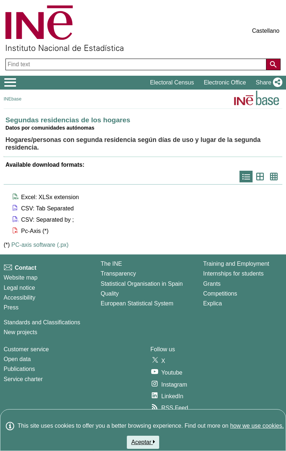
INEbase (12, 99)
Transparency (118, 273)
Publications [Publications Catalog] (19, 369)
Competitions (220, 293)
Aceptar (143, 442)
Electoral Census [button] (172, 82)
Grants (212, 284)
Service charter (23, 379)
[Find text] (136, 64)
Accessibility (19, 297)
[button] (267, 82)
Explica (212, 303)
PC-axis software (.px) (39, 245)
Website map (20, 277)
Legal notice (19, 288)
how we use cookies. (257, 426)
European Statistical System (137, 303)
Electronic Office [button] (225, 82)
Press (11, 307)
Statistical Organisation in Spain (142, 284)
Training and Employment (236, 264)
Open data (17, 359)
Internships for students (233, 273)
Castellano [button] (265, 31)
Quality (110, 293)
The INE (111, 264)
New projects (20, 332)
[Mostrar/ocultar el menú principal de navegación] (10, 82)
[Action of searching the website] (273, 64)
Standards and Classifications (42, 322)
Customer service (26, 349)
